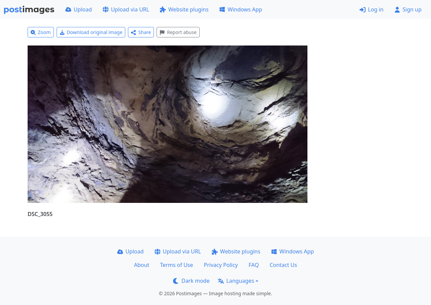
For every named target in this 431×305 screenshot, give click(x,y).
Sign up (408, 9)
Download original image (91, 32)
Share (141, 32)
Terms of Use (176, 265)
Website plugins (184, 9)
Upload (78, 9)
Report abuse (178, 32)
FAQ (253, 265)
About (141, 265)
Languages (236, 280)
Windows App (240, 9)
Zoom (41, 32)
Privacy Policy (221, 265)
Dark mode (191, 280)
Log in (372, 9)
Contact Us (283, 265)
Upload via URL (126, 9)
